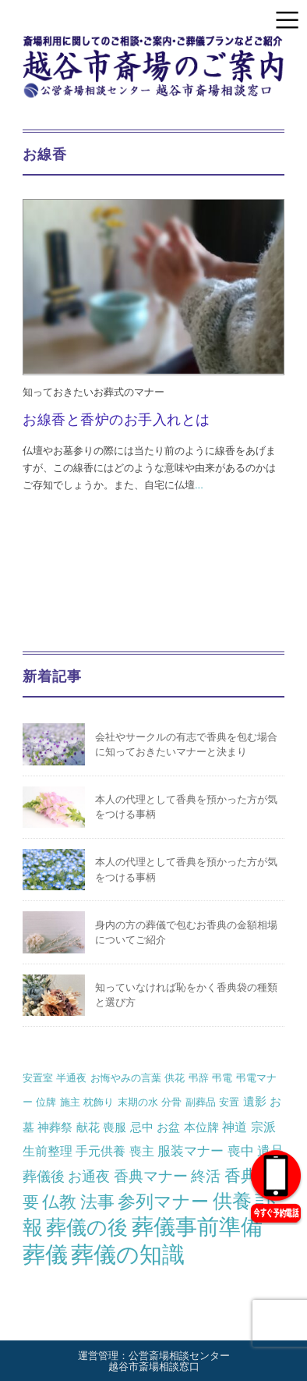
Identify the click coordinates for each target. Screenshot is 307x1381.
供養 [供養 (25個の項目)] (232, 1201)
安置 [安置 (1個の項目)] (229, 1102)
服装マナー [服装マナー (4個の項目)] (190, 1151)
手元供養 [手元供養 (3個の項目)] (100, 1151)
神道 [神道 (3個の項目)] (234, 1127)
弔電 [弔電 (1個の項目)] (222, 1078)
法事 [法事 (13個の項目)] (97, 1202)
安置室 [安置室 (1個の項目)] (38, 1078)
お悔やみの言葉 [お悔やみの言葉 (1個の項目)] (125, 1078)
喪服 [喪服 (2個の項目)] (114, 1127)
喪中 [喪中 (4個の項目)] (241, 1151)
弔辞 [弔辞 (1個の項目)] (199, 1078)
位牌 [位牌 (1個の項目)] (46, 1102)
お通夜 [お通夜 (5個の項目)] (89, 1176)
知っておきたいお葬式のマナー (93, 392)
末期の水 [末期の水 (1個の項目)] (138, 1102)
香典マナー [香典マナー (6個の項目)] (151, 1176)
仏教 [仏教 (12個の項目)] (59, 1202)
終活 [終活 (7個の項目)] (206, 1175)
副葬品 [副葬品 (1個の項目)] (200, 1102)
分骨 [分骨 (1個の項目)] (171, 1102)
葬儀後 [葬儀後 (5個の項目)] (44, 1176)
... (199, 485)
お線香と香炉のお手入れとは (116, 420)
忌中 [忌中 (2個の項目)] (142, 1127)
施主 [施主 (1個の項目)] (70, 1102)
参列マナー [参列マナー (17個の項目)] (163, 1201)
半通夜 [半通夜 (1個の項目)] (71, 1078)
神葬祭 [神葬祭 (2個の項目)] (54, 1127)
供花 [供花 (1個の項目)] (174, 1078)
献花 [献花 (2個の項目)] (88, 1127)
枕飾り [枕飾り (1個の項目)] (98, 1102)
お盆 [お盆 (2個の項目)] (168, 1127)
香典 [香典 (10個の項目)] (240, 1175)
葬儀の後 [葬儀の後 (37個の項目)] (87, 1227)
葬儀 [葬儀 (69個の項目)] (45, 1254)
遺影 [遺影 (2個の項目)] (254, 1101)
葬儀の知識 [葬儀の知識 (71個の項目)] (128, 1254)
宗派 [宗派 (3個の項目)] (263, 1127)
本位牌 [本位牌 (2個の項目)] (201, 1127)
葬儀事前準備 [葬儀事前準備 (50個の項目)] (197, 1227)
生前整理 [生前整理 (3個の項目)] (47, 1151)
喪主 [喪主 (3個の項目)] (141, 1151)
